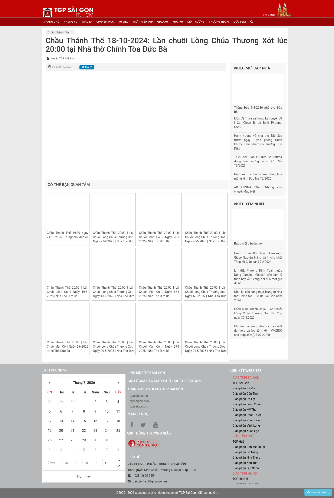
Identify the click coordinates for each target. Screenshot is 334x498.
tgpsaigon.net (139, 395)
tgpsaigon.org (139, 406)
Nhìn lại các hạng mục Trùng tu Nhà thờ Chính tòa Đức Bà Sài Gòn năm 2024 (258, 296)
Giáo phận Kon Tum (246, 463)
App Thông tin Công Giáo (149, 433)
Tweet (87, 67)
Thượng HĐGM (219, 21)
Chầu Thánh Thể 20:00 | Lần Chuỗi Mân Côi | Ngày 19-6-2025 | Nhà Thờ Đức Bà (67, 292)
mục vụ (178, 21)
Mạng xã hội (139, 414)
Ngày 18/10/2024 (62, 66)
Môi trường (195, 21)
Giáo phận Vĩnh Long (246, 425)
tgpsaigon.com (140, 401)
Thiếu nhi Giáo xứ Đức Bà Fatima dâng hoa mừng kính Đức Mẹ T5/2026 (258, 161)
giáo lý (87, 21)
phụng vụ (70, 21)
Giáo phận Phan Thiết (247, 415)
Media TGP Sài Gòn (62, 58)
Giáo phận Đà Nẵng (245, 452)
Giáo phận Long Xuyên (247, 404)
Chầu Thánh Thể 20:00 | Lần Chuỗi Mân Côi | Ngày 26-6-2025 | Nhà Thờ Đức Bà (159, 237)
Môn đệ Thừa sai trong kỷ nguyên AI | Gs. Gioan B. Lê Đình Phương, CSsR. (258, 123)
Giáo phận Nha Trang (246, 457)
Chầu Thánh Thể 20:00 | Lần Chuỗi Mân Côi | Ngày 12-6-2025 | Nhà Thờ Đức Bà (159, 292)
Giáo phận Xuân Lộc (246, 431)
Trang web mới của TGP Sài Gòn (155, 389)
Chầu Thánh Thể (58, 32)
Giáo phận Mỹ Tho (245, 409)
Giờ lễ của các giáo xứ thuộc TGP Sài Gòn (164, 381)
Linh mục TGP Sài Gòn (146, 373)
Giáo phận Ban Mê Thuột (249, 447)
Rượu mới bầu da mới (248, 243)
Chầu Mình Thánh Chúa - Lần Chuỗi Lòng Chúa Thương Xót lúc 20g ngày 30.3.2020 (258, 313)
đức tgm (239, 21)
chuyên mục (105, 21)
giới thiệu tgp (143, 21)
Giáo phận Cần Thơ (245, 393)
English (269, 15)
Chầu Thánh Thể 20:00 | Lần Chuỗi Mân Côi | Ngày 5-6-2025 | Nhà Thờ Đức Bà (67, 347)
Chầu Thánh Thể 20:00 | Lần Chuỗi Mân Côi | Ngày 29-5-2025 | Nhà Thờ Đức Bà (159, 347)
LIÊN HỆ (134, 457)
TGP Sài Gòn (241, 383)
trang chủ (51, 21)
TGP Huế (238, 441)
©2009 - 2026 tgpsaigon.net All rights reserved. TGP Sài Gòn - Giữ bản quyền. (167, 492)
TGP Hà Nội (240, 479)
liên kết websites (246, 371)
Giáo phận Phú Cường (247, 420)
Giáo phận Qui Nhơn (246, 468)
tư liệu (123, 21)
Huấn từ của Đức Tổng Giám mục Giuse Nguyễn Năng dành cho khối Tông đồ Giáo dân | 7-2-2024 (258, 257)
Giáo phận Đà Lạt (244, 399)
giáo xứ (162, 21)
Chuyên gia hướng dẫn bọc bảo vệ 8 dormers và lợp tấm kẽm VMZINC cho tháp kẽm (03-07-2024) (258, 331)
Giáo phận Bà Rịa (244, 388)
